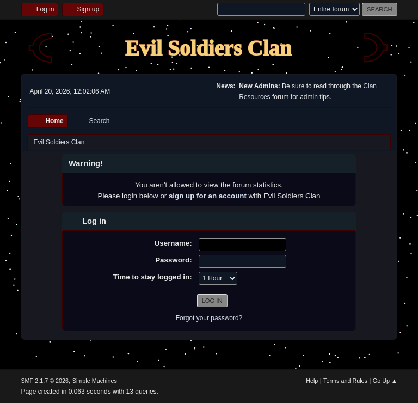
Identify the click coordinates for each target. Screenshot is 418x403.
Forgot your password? (209, 318)
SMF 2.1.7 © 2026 (45, 380)
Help (312, 380)
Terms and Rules (345, 380)
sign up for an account (208, 196)
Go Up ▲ (385, 380)
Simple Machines (94, 380)
